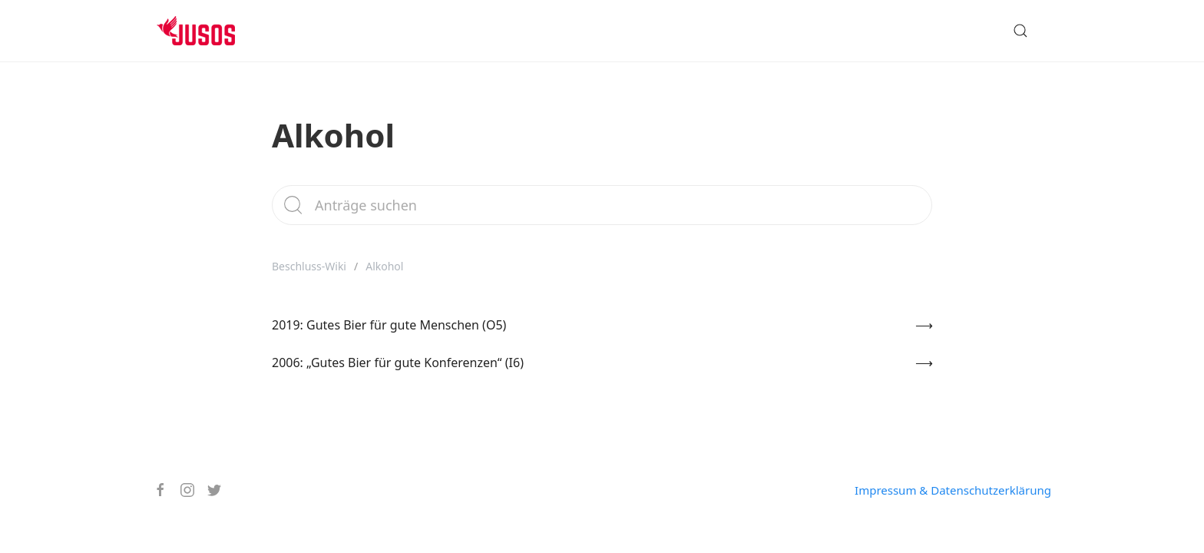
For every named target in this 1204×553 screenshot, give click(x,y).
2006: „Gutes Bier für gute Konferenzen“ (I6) (398, 362)
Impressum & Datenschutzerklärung (953, 490)
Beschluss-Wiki (309, 266)
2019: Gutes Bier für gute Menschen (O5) (389, 324)
